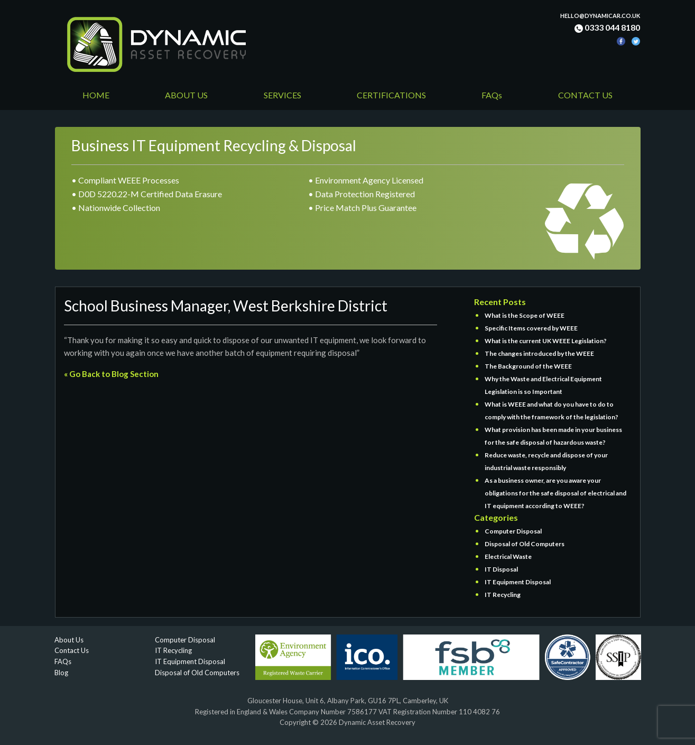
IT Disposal (501, 569)
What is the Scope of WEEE (524, 315)
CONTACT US (585, 95)
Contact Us (71, 650)
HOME (95, 95)
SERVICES (282, 95)
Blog (61, 672)
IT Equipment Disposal (518, 582)
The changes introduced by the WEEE (539, 353)
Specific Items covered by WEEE (531, 328)
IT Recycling (503, 595)
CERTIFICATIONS (391, 95)
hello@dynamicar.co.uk (600, 15)
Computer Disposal (513, 531)
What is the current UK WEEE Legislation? (546, 341)
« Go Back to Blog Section (111, 374)
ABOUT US (186, 95)
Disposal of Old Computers (524, 544)
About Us (69, 640)
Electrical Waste (508, 556)
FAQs (491, 95)
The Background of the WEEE (528, 366)
